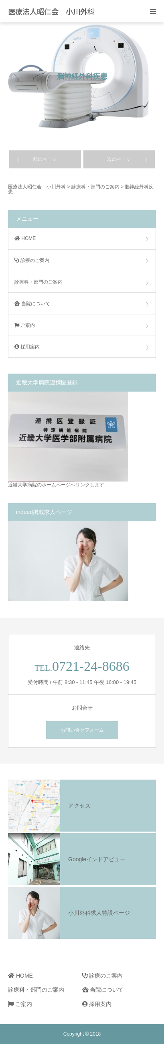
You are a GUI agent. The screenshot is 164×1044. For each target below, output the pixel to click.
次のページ (119, 159)
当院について (32, 303)
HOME (25, 238)
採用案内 (27, 347)
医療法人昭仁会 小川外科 (51, 11)
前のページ (45, 159)
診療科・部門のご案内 (38, 282)
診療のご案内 (31, 260)
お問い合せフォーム (82, 730)
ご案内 (24, 325)
